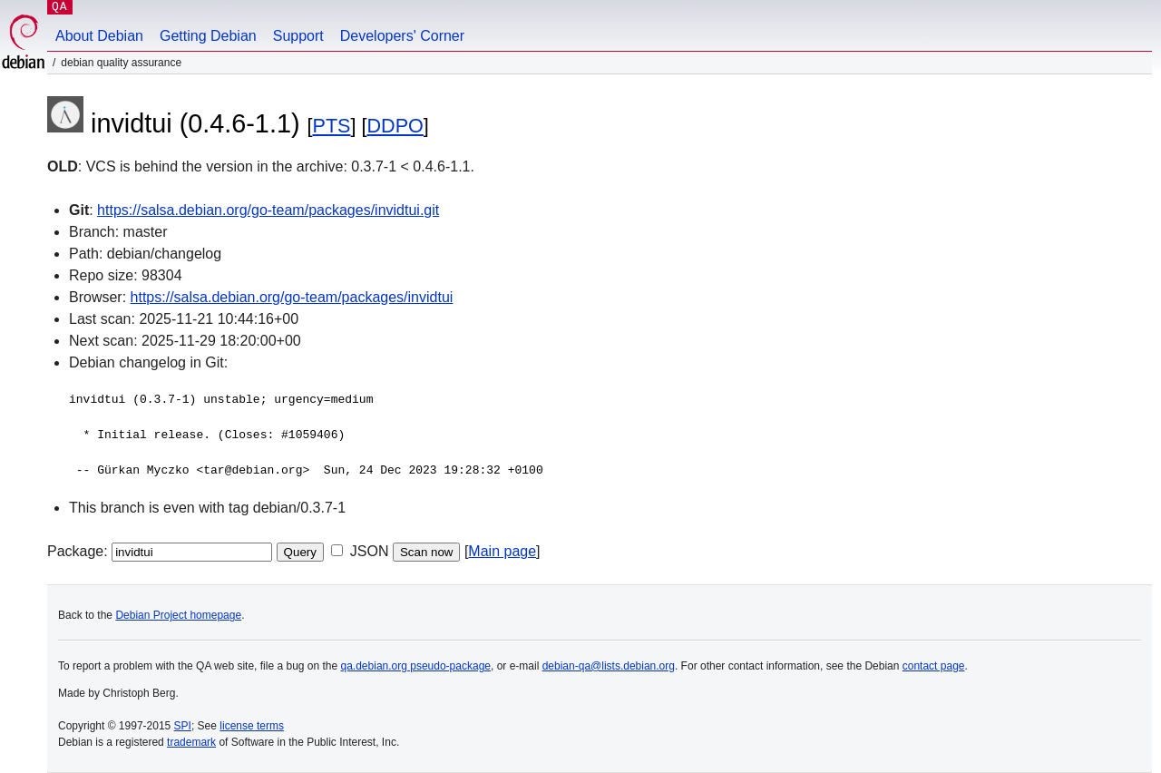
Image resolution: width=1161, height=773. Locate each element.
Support (298, 36)
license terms (252, 725)
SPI (182, 725)
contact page (933, 666)
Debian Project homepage (178, 615)
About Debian (99, 36)
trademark (191, 742)
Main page (502, 551)
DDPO (394, 125)
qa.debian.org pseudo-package (416, 666)
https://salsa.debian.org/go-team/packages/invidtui (292, 297)
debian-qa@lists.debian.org (608, 666)
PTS (332, 125)
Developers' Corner (402, 36)
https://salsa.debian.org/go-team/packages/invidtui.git (268, 210)
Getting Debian (208, 36)
